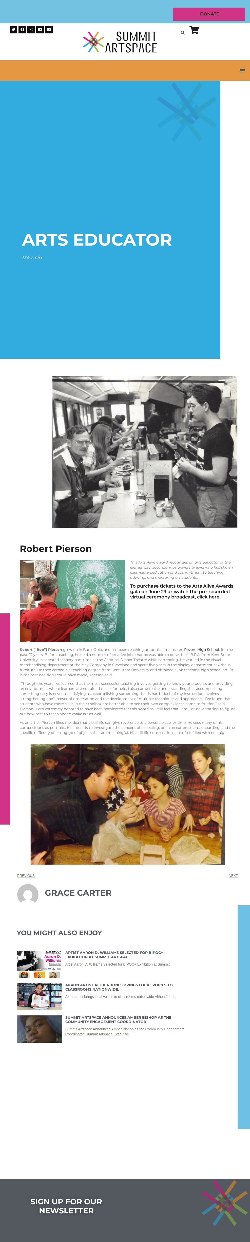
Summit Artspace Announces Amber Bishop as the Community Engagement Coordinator (118, 1019)
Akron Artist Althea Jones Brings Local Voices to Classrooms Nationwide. (119, 987)
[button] (125, 70)
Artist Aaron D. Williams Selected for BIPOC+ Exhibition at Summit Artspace (114, 954)
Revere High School (201, 649)
